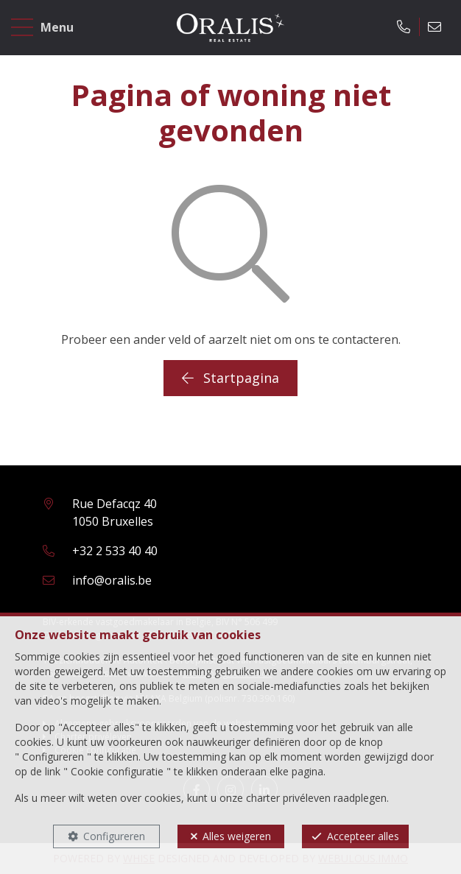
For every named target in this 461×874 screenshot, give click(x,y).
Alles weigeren (237, 836)
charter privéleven (288, 798)
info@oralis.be (112, 580)
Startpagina (230, 378)
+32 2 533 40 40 (115, 551)
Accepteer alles (363, 836)
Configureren (114, 836)
